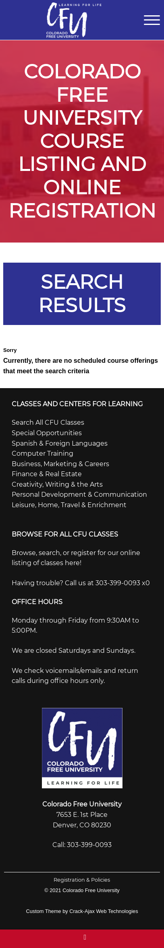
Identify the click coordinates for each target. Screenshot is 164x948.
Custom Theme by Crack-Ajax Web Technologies (82, 911)
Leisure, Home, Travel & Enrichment (69, 505)
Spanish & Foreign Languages (60, 443)
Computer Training (42, 453)
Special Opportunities (47, 433)
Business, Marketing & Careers (60, 464)
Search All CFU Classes (48, 422)
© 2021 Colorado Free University (82, 890)
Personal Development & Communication (79, 494)
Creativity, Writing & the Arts (57, 484)
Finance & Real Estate (47, 474)
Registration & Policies (82, 880)
